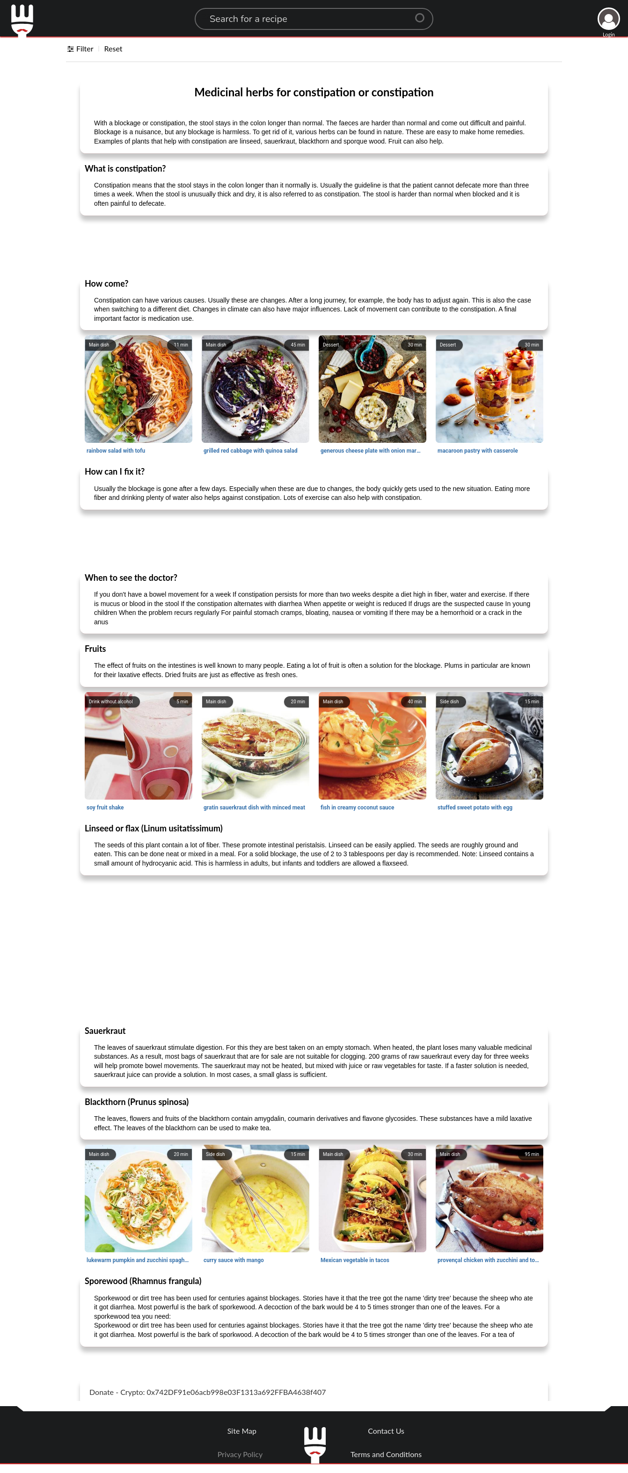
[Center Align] (423, 14)
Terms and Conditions (386, 1454)
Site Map (241, 1430)
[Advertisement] (314, 246)
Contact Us (386, 1430)
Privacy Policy (240, 1454)
